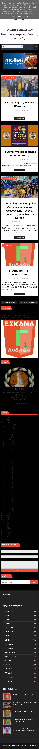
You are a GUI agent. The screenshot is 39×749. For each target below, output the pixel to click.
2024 (5, 420)
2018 (5, 522)
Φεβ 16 (9, 477)
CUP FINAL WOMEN (10, 178)
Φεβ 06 (9, 498)
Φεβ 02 (9, 507)
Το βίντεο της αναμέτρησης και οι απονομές (20, 454)
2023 (5, 422)
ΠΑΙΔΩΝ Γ (8, 673)
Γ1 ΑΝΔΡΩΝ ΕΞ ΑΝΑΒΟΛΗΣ (11, 313)
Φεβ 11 (9, 488)
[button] (17, 72)
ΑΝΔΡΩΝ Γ (9, 619)
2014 (5, 530)
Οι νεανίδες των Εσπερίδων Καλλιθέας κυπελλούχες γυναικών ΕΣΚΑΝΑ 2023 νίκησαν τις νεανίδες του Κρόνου (19, 210)
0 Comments (24, 110)
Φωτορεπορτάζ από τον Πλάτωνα (17, 452)
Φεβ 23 (9, 464)
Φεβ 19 (9, 473)
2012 (5, 534)
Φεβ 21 (9, 468)
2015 (5, 528)
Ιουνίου (7, 437)
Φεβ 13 (9, 483)
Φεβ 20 (9, 471)
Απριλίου (8, 441)
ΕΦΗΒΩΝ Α (9, 632)
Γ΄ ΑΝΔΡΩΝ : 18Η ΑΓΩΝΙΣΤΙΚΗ (15, 460)
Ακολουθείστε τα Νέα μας (20, 403)
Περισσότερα (19, 118)
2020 (5, 517)
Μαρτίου (8, 443)
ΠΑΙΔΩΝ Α (9, 665)
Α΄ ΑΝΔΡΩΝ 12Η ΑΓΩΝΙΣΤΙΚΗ (23, 694)
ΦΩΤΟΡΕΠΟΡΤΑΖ (9, 77)
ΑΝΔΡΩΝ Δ (9, 623)
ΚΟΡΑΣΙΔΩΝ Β (10, 648)
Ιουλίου (7, 435)
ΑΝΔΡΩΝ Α (9, 611)
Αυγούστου (9, 433)
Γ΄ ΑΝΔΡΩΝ (8, 245)
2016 (5, 526)
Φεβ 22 (9, 466)
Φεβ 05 (9, 500)
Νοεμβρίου (8, 426)
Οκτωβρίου (9, 428)
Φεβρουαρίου (9, 445)
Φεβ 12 (9, 485)
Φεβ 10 (9, 490)
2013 (5, 532)
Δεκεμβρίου (9, 424)
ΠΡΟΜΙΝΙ (8, 681)
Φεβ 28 (9, 448)
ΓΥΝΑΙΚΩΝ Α (10, 627)
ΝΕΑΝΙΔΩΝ (9, 660)
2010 (5, 539)
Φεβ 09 (9, 492)
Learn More (16, 16)
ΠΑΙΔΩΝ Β (9, 669)
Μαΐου (7, 439)
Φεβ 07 (9, 496)
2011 (5, 536)
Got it (25, 16)
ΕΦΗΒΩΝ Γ (9, 640)
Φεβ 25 (9, 450)
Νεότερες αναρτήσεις (9, 302)
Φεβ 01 (9, 509)
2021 (5, 515)
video (6, 126)
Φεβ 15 (9, 479)
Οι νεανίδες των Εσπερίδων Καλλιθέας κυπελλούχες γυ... (19, 457)
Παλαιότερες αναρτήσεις (28, 302)
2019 (5, 519)
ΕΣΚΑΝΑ (4, 745)
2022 (5, 513)
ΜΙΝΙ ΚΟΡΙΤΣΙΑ (10, 656)
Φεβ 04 (9, 502)
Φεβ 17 (9, 475)
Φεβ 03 (9, 505)
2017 (5, 524)
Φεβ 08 (9, 494)
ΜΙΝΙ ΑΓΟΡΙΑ (10, 652)
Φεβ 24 (9, 462)
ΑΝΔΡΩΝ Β (9, 615)
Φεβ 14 (9, 481)
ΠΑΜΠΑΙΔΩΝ (10, 677)
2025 (5, 418)
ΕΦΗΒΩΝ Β (9, 636)
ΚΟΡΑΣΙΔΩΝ (9, 644)
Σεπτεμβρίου (9, 431)
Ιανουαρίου (8, 511)
